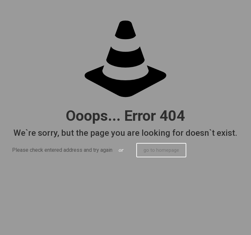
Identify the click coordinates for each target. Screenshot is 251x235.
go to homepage (161, 150)
